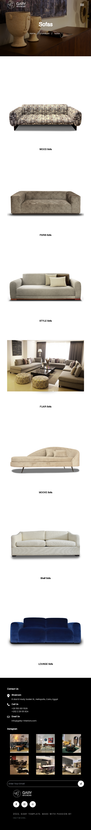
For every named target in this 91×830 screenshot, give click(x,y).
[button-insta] (24, 804)
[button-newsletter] (81, 784)
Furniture (45, 33)
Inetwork (19, 817)
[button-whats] (33, 804)
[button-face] (16, 804)
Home (33, 33)
